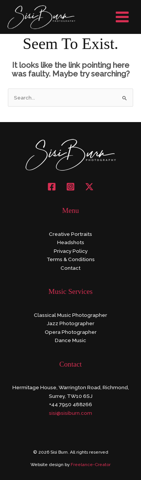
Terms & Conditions (71, 259)
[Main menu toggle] (122, 17)
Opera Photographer (71, 332)
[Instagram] (70, 186)
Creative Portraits (70, 234)
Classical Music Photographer (70, 315)
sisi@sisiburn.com (70, 413)
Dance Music (70, 340)
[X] (89, 186)
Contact (70, 268)
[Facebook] (51, 186)
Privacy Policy (71, 251)
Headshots (70, 242)
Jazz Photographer (70, 323)
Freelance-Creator (91, 464)
